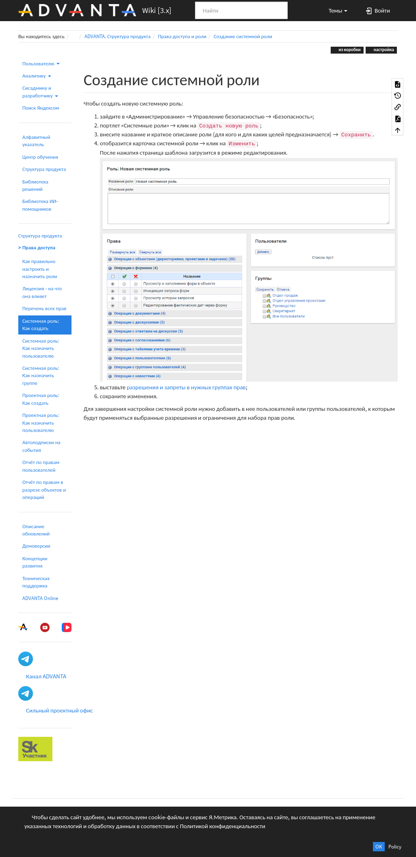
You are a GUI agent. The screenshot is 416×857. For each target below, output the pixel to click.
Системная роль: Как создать (40, 324)
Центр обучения (40, 156)
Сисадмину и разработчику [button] (40, 91)
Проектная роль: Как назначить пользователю (40, 423)
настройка (383, 49)
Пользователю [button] (41, 63)
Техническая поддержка (36, 582)
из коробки (349, 49)
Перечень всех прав (44, 308)
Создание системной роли (243, 36)
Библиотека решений (35, 185)
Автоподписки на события (41, 446)
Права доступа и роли (182, 36)
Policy (394, 846)
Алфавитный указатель (36, 141)
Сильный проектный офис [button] (59, 710)
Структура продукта (44, 169)
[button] (334, 10)
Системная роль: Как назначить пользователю (40, 348)
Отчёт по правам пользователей (40, 466)
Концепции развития (34, 562)
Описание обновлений (36, 530)
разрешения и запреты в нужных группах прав (186, 387)
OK (378, 846)
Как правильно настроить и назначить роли (39, 269)
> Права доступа (36, 247)
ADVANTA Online (40, 598)
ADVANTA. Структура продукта (117, 36)
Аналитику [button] (36, 75)
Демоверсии (36, 545)
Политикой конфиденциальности (223, 826)
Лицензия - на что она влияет (42, 292)
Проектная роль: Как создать (40, 399)
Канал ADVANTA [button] (46, 676)
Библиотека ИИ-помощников (40, 205)
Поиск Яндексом (40, 107)
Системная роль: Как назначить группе (40, 375)
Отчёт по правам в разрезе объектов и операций (44, 490)
